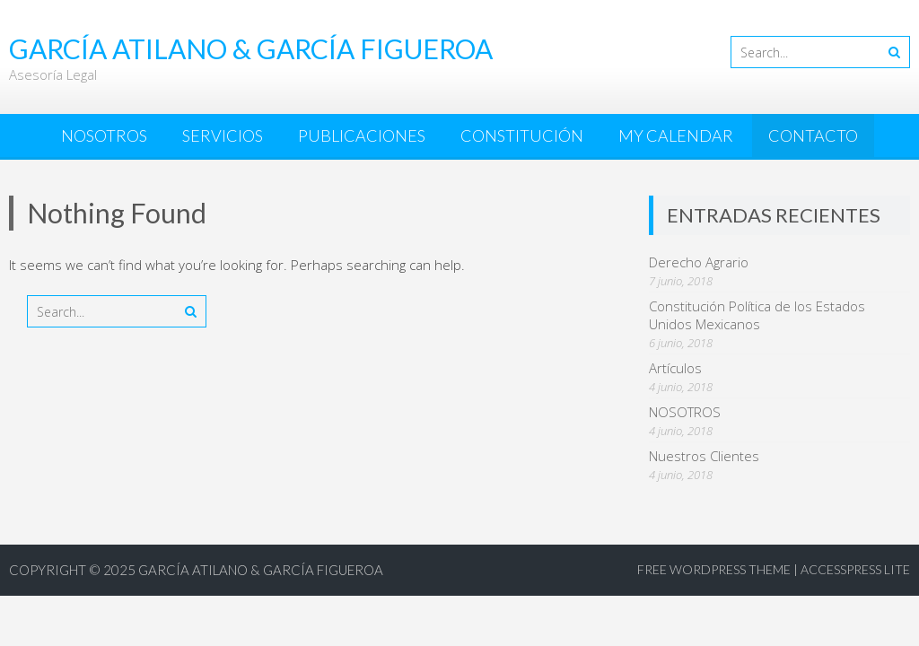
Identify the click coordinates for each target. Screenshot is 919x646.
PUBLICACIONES (361, 135)
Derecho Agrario (698, 262)
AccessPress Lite (855, 569)
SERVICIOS (222, 135)
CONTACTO (813, 135)
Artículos (675, 368)
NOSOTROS (104, 135)
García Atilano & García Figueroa (260, 570)
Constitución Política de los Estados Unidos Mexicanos (757, 315)
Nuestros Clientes (704, 456)
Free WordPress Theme (714, 569)
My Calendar (675, 135)
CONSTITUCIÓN (521, 135)
